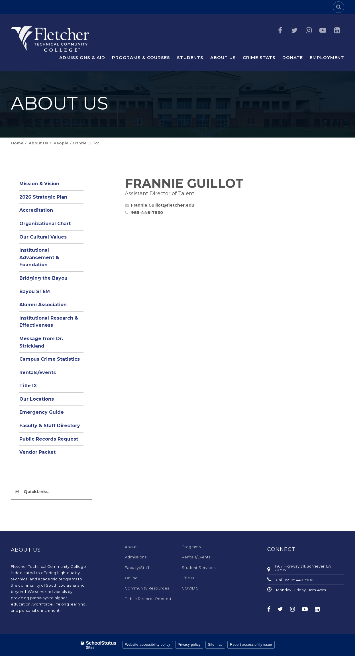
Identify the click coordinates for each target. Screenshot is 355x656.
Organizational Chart (51, 225)
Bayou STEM (34, 291)
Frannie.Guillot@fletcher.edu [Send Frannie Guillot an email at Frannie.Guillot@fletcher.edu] (162, 205)
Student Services (198, 567)
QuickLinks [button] (36, 491)
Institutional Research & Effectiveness (48, 321)
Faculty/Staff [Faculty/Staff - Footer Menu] (137, 567)
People (61, 143)
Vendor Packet (37, 452)
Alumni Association (43, 304)
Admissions (135, 557)
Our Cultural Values (43, 237)
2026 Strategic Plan (43, 197)
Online (131, 578)
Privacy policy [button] (189, 645)
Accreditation (36, 210)
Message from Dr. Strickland (41, 342)
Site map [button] (215, 645)
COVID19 (190, 588)
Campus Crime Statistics (49, 359)
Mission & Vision (39, 183)
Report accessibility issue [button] (251, 645)
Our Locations (36, 399)
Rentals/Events (37, 372)
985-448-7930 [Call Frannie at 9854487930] (147, 212)
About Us (38, 143)
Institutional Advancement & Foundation (39, 257)
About (131, 546)
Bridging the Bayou (43, 278)
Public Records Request (48, 439)
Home (17, 143)
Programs (191, 546)
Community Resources (147, 588)
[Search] (338, 7)
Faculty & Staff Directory (49, 425)
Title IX (28, 385)
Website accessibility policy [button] (147, 645)
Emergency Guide (41, 412)
